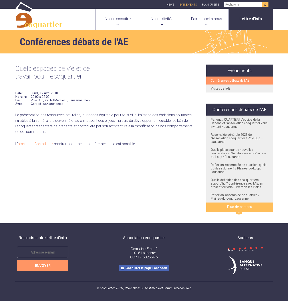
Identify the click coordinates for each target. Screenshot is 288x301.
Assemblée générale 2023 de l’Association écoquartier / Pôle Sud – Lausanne (237, 138)
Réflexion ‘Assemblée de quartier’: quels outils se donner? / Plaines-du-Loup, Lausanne (238, 168)
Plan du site (210, 4)
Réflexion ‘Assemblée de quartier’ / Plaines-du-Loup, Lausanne (235, 196)
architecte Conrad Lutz (35, 144)
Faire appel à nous (206, 18)
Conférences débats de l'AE (230, 80)
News (170, 4)
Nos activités (162, 18)
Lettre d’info (251, 18)
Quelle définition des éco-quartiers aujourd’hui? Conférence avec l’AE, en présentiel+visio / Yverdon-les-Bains (237, 183)
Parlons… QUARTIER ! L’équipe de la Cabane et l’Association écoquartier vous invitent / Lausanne (239, 123)
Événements (188, 4)
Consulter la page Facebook (146, 268)
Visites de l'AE (220, 88)
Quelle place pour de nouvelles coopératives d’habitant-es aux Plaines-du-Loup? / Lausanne (238, 153)
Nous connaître (118, 18)
